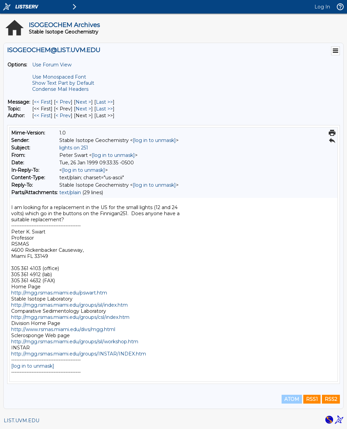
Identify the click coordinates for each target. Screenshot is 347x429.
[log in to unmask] (154, 140)
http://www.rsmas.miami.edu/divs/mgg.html (63, 329)
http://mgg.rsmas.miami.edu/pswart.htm (59, 293)
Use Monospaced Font (59, 77)
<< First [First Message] (42, 102)
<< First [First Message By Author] (42, 116)
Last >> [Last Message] (104, 102)
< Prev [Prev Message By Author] (63, 116)
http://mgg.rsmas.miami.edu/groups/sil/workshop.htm (74, 342)
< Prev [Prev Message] (63, 102)
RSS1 (312, 399)
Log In (322, 7)
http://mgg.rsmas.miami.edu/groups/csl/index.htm (70, 317)
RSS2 (331, 399)
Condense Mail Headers (60, 89)
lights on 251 (73, 148)
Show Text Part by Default (63, 83)
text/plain (70, 192)
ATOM (291, 399)
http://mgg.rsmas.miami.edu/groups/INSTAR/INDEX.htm (78, 354)
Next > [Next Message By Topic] (83, 109)
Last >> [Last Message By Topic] (104, 109)
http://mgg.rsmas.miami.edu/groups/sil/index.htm (69, 305)
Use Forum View (52, 65)
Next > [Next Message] (83, 102)
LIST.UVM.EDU (21, 420)
